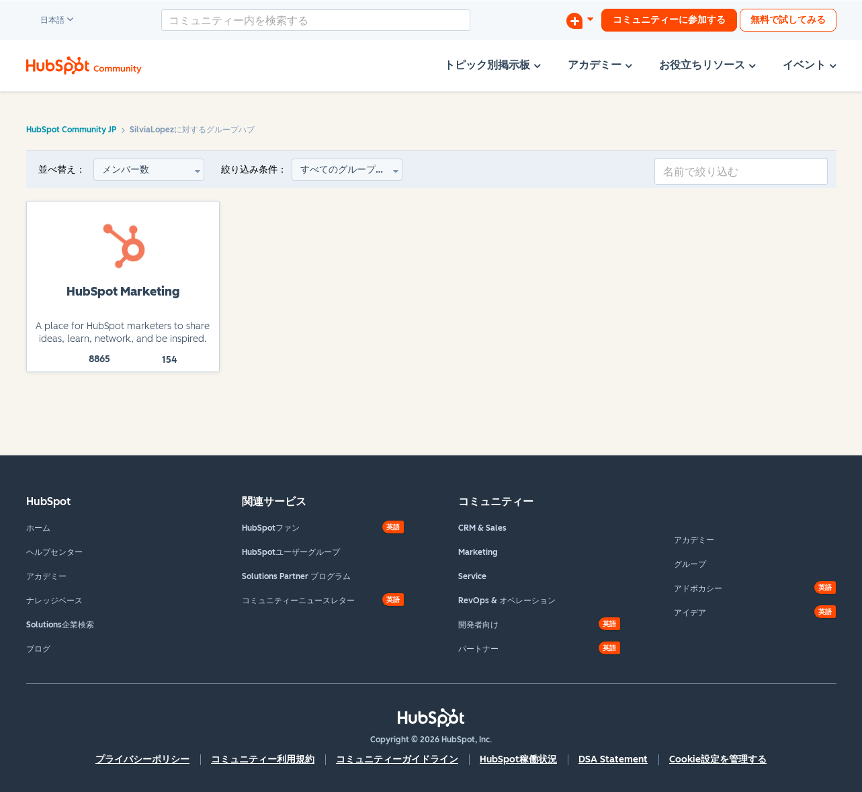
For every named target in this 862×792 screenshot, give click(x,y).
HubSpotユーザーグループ (291, 552)
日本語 (46, 20)
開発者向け (478, 624)
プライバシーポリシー (142, 759)
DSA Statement (613, 759)
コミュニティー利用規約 (262, 759)
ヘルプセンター (54, 552)
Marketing (478, 552)
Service (472, 576)
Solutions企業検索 (60, 624)
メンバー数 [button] (125, 169)
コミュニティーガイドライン (397, 759)
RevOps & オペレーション (507, 600)
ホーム (38, 528)
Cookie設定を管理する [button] (718, 759)
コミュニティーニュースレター (298, 600)
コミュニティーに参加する (669, 20)
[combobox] (315, 20)
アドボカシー (698, 588)
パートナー (478, 649)
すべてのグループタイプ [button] (351, 169)
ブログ (38, 649)
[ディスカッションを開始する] (579, 20)
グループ (690, 564)
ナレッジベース (54, 600)
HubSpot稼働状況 (518, 759)
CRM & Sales (482, 528)
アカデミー (46, 576)
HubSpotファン (271, 528)
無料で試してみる (788, 20)
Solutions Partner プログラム (296, 576)
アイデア (690, 612)
